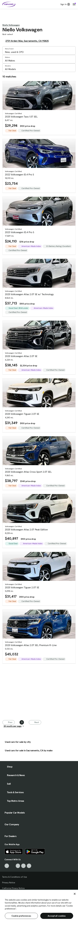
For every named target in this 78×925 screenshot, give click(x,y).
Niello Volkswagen (11, 25)
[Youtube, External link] (18, 866)
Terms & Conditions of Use (14, 877)
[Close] (74, 893)
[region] (39, 907)
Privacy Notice (8, 882)
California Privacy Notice (13, 888)
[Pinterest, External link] (29, 866)
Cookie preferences (21, 915)
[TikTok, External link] (7, 866)
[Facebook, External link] (12, 866)
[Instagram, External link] (23, 866)
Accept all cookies (57, 915)
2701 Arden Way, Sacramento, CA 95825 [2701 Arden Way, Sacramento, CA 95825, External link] (28, 40)
